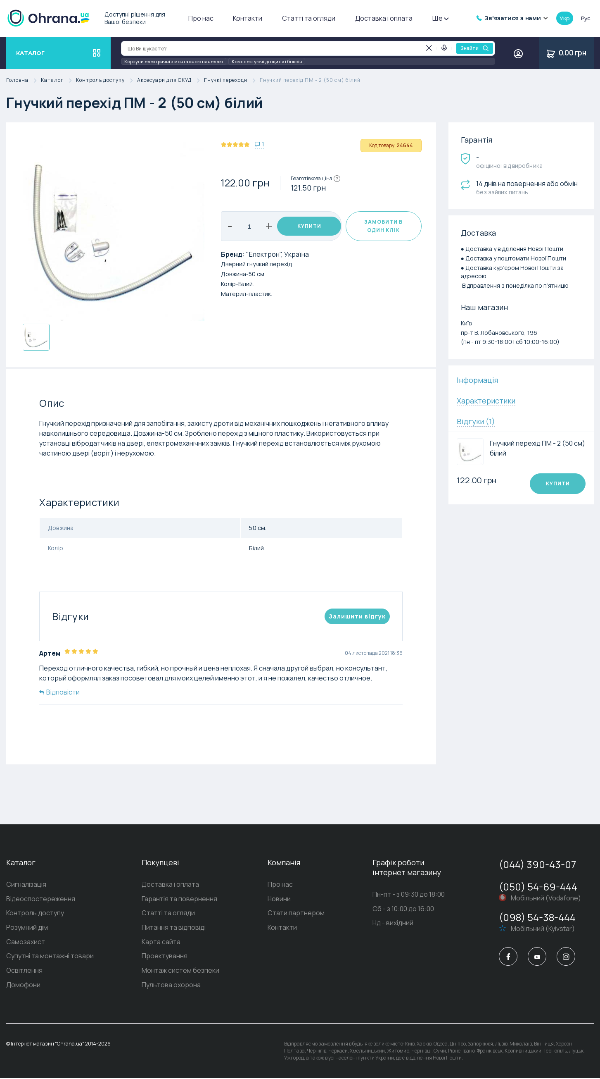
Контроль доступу (106, 80)
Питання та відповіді (174, 928)
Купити (309, 225)
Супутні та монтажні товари (50, 957)
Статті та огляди (308, 18)
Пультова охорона (171, 986)
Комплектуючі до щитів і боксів (267, 61)
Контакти (247, 18)
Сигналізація (26, 885)
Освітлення (24, 971)
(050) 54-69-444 (538, 886)
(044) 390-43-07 (537, 864)
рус (586, 18)
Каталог (58, 80)
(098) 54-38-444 (537, 917)
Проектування (164, 957)
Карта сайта (161, 942)
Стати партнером (296, 914)
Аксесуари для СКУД (170, 80)
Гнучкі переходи (232, 80)
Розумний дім (27, 928)
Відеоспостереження (40, 899)
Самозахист (25, 942)
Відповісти (59, 692)
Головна (23, 80)
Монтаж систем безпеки (180, 971)
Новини (279, 899)
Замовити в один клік (383, 226)
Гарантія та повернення (179, 899)
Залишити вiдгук (357, 616)
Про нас (200, 18)
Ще (440, 18)
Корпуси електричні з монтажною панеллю (173, 61)
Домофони (23, 986)
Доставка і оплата (384, 18)
